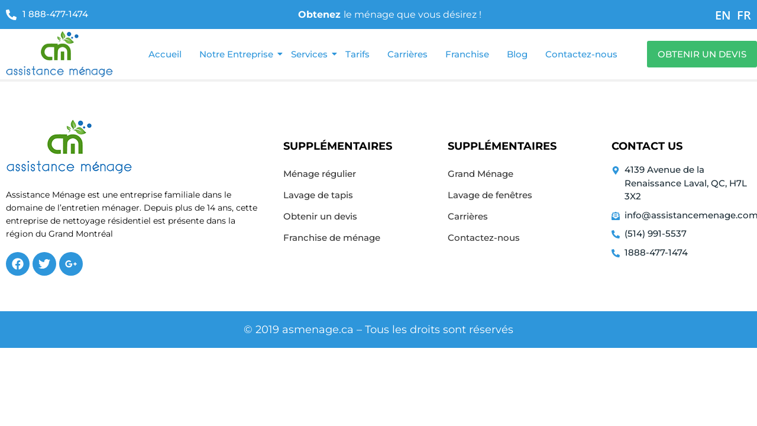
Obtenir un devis (320, 216)
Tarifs (357, 54)
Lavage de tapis (318, 195)
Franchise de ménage (331, 237)
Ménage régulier (319, 173)
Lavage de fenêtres (490, 195)
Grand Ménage (480, 173)
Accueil (165, 54)
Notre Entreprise (237, 54)
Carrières (407, 54)
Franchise (467, 54)
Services (311, 54)
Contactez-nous (581, 54)
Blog (517, 54)
